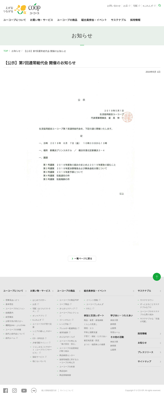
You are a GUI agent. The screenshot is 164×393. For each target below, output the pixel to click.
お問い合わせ (114, 5)
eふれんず (149, 5)
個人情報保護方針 (49, 390)
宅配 (136, 5)
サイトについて (67, 390)
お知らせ (16, 51)
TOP (6, 51)
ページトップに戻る (157, 276)
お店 (126, 5)
